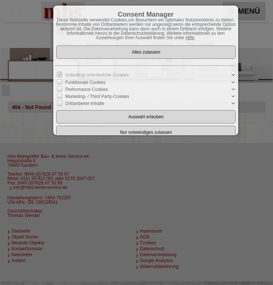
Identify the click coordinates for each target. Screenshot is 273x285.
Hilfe (189, 37)
